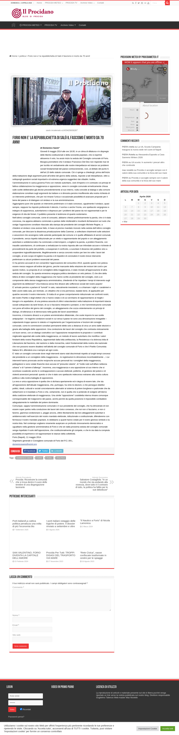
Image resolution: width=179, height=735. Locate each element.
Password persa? (16, 717)
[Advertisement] (89, 41)
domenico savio (24, 458)
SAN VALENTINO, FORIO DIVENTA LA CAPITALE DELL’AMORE (27, 555)
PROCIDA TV (71, 3)
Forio (39, 458)
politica (22, 56)
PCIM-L (49, 458)
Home (39, 3)
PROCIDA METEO (53, 3)
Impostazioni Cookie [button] (147, 728)
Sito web (16, 635)
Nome (16, 615)
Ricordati (25, 709)
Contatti (100, 3)
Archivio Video (86, 3)
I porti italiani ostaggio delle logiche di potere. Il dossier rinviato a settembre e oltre (60, 524)
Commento (18, 587)
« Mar (124, 221)
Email (16, 625)
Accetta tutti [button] (167, 728)
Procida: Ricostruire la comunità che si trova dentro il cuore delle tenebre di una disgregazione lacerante (32, 482)
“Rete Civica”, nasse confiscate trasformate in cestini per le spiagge (93, 555)
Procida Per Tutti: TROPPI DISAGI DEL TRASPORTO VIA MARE (60, 555)
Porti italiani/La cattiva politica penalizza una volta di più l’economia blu (27, 524)
